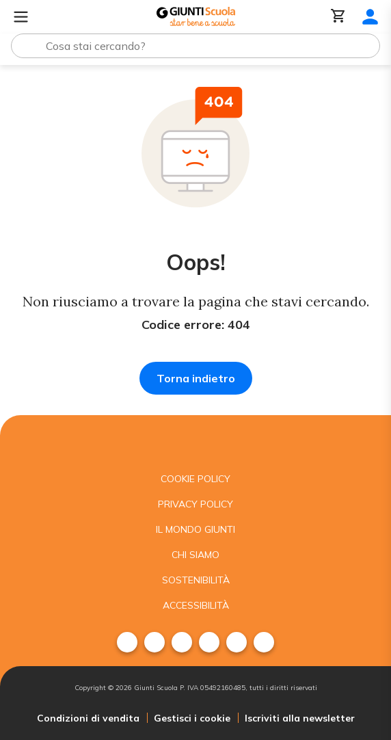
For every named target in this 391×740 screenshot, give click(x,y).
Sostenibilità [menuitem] (196, 580)
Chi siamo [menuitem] (195, 555)
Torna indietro (196, 378)
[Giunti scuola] (195, 440)
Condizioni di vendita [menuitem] (88, 718)
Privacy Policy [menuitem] (195, 504)
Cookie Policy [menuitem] (195, 479)
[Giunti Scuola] (196, 17)
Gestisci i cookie (192, 718)
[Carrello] (338, 17)
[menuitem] (127, 642)
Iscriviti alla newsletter (300, 718)
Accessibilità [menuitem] (196, 605)
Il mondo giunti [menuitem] (195, 529)
